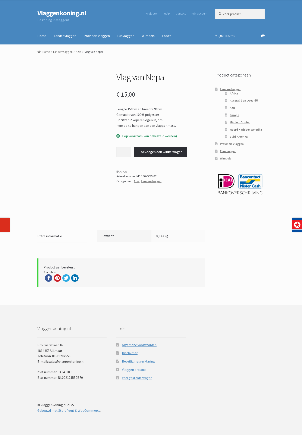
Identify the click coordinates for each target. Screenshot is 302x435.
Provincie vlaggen (97, 36)
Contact (181, 13)
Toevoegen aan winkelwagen (160, 152)
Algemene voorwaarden (139, 345)
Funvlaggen (125, 36)
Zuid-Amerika (239, 137)
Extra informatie (49, 236)
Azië (78, 52)
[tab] (62, 236)
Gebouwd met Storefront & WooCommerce (68, 410)
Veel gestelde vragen (137, 378)
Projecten (152, 13)
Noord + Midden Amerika (246, 129)
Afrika (234, 93)
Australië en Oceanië (244, 100)
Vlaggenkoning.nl (61, 13)
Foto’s (166, 36)
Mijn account (199, 13)
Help (167, 13)
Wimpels (148, 36)
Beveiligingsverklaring (138, 361)
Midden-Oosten (240, 122)
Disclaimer (130, 353)
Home (41, 36)
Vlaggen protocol (135, 369)
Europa (234, 115)
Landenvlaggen (65, 36)
